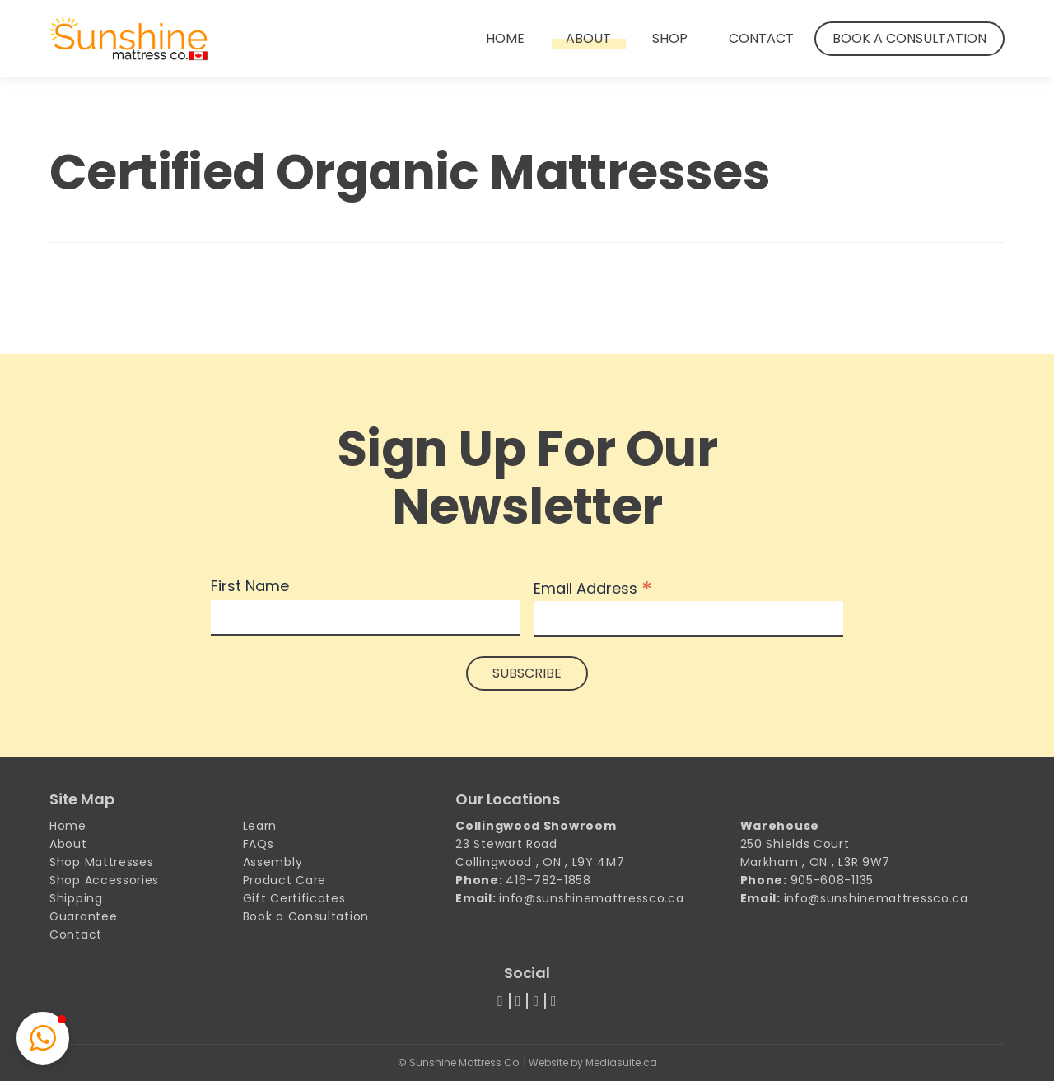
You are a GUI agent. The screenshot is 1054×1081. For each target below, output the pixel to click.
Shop (670, 38)
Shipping (76, 898)
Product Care (284, 880)
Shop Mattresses (101, 862)
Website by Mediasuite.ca (593, 1062)
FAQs (258, 844)
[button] (42, 1038)
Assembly (273, 862)
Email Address (593, 587)
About (588, 38)
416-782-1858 (548, 880)
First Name (250, 586)
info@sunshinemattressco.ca (591, 898)
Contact (761, 38)
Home (505, 38)
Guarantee (83, 916)
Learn (260, 826)
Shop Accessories (104, 880)
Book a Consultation (909, 38)
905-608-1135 (832, 880)
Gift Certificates (294, 898)
